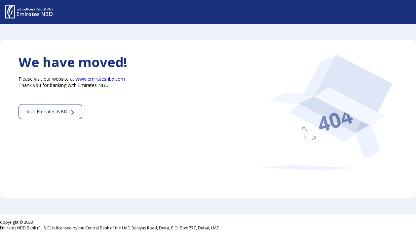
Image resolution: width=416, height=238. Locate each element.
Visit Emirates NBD (47, 111)
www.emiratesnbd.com (100, 79)
